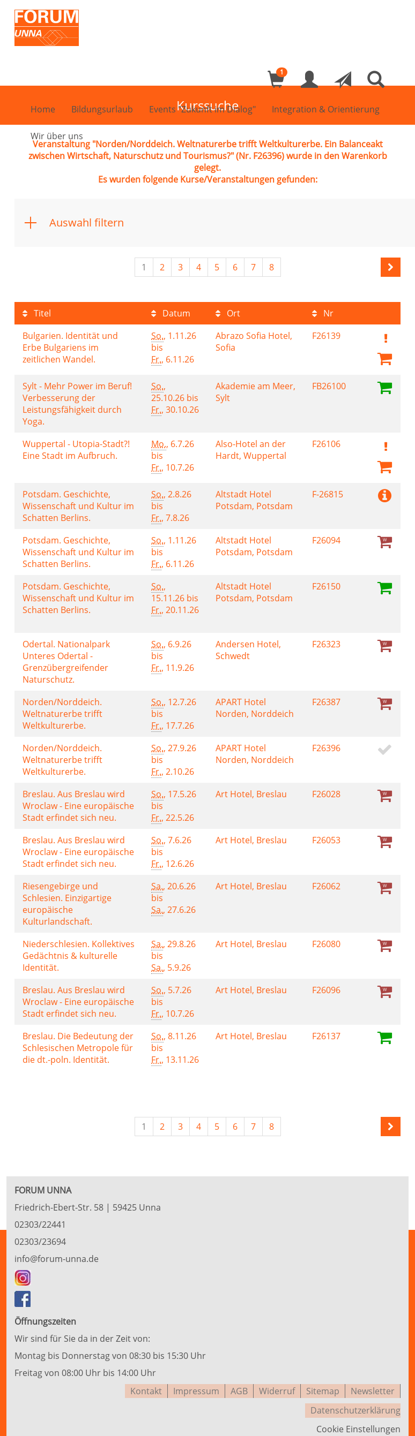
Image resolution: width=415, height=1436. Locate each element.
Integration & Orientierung (326, 110)
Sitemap (322, 1388)
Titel (37, 313)
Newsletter (373, 1388)
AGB (239, 1388)
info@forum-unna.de (56, 1257)
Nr (323, 313)
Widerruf (277, 1388)
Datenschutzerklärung (355, 1405)
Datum (170, 313)
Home (43, 110)
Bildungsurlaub (102, 110)
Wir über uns (57, 137)
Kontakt (146, 1388)
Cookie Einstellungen (358, 1422)
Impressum (196, 1388)
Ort (228, 313)
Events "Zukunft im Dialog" (202, 110)
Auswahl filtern (86, 222)
